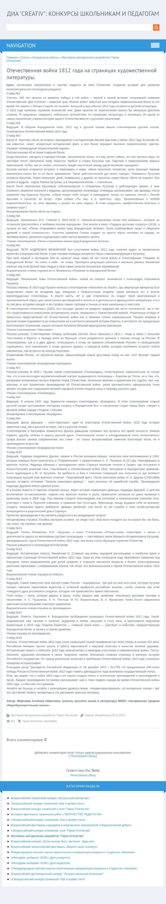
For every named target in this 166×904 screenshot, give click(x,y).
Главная (11, 66)
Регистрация (78, 765)
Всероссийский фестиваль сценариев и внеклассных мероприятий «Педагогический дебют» (71, 834)
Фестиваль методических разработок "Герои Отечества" (44, 724)
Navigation (21, 54)
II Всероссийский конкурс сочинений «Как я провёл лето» (48, 828)
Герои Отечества (32, 730)
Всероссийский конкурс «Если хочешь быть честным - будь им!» (53, 850)
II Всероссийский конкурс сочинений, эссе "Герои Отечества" (50, 839)
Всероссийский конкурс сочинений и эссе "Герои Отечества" (50, 818)
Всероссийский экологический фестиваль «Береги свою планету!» (54, 855)
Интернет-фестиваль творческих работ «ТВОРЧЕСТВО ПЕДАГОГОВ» (56, 823)
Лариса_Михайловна (97, 724)
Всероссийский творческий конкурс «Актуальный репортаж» (50, 807)
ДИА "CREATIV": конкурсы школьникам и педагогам (83, 18)
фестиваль (50, 730)
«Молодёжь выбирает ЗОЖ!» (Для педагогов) (40, 872)
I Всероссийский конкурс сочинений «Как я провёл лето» (48, 812)
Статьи (24, 66)
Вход (92, 765)
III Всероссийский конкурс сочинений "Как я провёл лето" (48, 888)
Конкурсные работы (45, 66)
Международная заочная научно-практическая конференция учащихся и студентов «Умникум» (73, 861)
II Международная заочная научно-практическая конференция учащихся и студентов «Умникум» (74, 877)
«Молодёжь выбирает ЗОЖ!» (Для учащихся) (40, 866)
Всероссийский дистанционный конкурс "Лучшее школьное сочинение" (57, 883)
